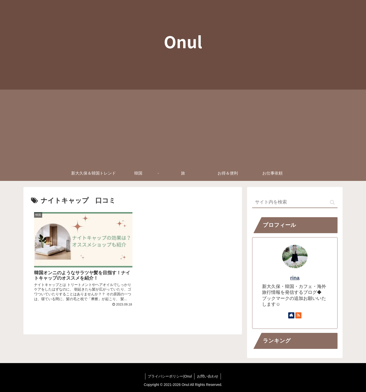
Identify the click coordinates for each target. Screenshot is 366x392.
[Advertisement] (183, 127)
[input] (295, 202)
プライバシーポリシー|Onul (170, 376)
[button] (332, 202)
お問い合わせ (207, 376)
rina (294, 278)
